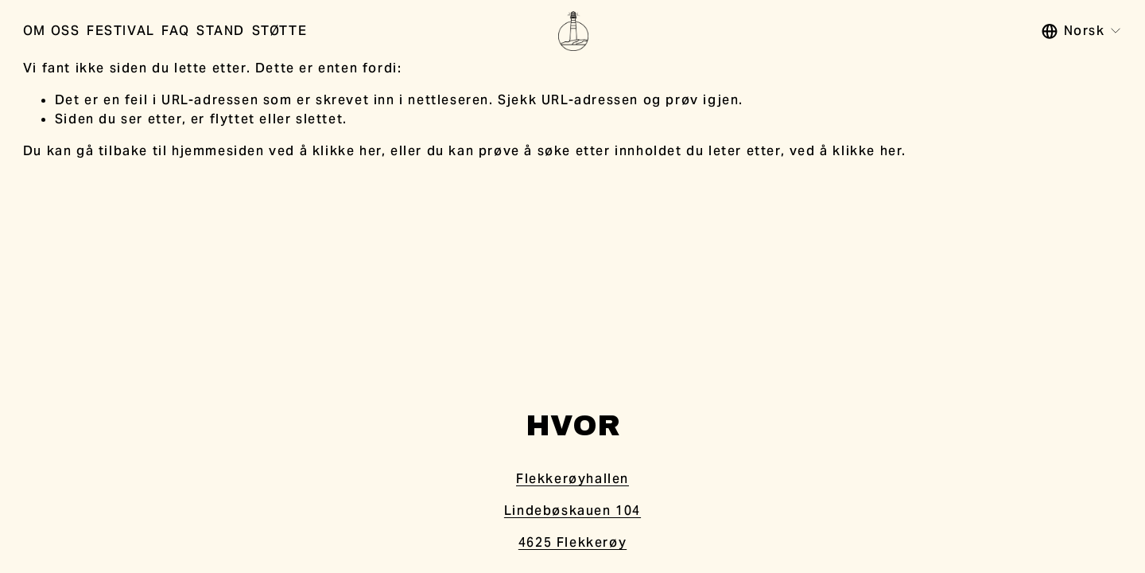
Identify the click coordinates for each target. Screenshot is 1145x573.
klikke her (347, 150)
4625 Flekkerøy (572, 542)
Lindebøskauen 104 (572, 510)
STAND (220, 30)
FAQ (175, 30)
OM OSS (51, 30)
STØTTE (280, 30)
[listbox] (1082, 31)
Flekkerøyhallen (572, 478)
